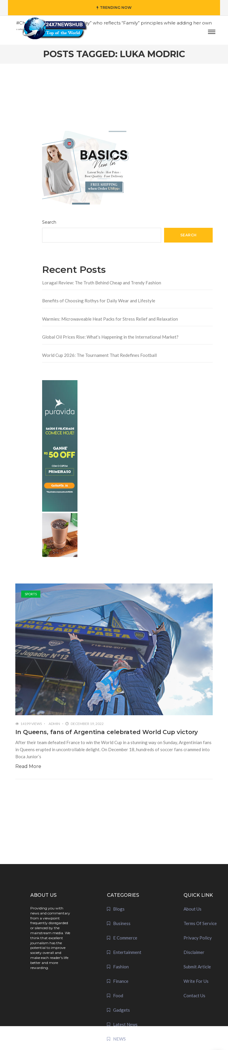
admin (54, 723)
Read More (28, 766)
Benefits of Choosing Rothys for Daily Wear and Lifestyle (98, 300)
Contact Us (194, 995)
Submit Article (197, 966)
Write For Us (196, 981)
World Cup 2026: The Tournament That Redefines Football (99, 355)
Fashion (121, 966)
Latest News (125, 1024)
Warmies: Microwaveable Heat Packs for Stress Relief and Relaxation (110, 319)
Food (118, 995)
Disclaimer (194, 952)
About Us (192, 908)
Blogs (119, 908)
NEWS (119, 1038)
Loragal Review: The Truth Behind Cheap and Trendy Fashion (101, 282)
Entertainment (127, 952)
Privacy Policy (198, 937)
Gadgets (121, 1010)
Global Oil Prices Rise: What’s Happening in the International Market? (110, 336)
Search (49, 222)
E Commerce (125, 937)
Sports (31, 594)
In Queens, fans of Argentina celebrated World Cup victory (106, 732)
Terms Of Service (200, 923)
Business (121, 923)
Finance (120, 981)
